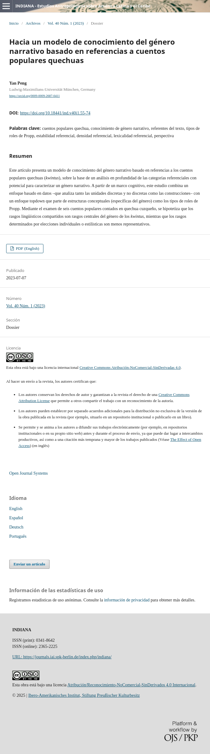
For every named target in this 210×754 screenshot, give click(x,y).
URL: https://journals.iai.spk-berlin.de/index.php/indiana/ (61, 657)
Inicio (13, 23)
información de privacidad (127, 600)
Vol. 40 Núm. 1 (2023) (65, 23)
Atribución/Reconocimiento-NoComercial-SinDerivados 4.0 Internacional (131, 685)
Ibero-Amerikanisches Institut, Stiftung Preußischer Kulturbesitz (84, 695)
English (15, 508)
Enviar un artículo (29, 564)
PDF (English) (27, 248)
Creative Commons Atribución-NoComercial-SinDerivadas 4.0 (129, 367)
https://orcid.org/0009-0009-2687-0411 (34, 96)
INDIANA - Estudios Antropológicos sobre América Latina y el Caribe (83, 6)
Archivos (33, 23)
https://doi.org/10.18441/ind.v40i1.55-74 (55, 113)
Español (16, 518)
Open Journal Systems (28, 473)
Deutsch (16, 527)
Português (17, 536)
